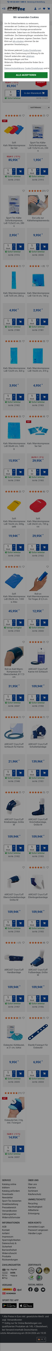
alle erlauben (18, 41)
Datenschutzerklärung (14, 68)
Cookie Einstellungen (32, 50)
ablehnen (30, 56)
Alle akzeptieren (26, 75)
